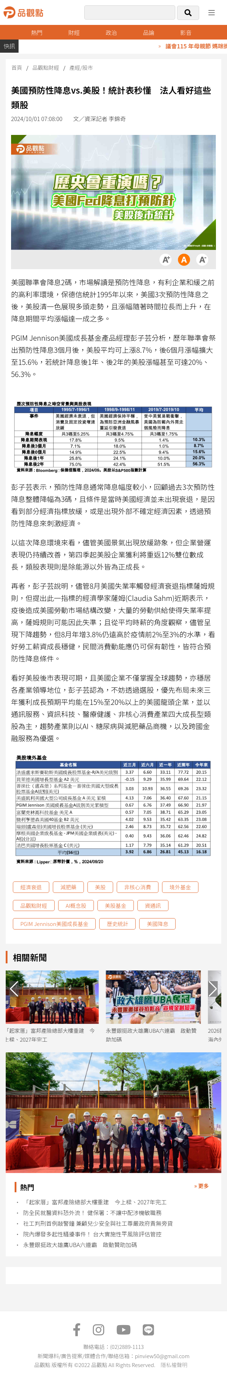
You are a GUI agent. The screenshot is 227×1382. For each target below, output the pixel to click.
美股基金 (115, 905)
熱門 (36, 32)
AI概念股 (76, 905)
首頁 (16, 67)
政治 (111, 32)
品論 (148, 32)
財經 (74, 32)
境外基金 (180, 887)
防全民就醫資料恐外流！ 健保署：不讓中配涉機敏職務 (92, 1212)
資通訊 (153, 905)
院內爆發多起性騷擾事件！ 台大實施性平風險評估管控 (92, 1234)
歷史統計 (117, 923)
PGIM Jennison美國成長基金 (54, 923)
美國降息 (157, 923)
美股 (100, 887)
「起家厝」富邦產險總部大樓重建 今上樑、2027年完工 (95, 1202)
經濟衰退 (31, 887)
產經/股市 (81, 67)
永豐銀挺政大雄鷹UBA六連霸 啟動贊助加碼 (80, 1244)
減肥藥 (68, 887)
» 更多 (201, 1185)
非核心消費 (137, 887)
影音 (186, 32)
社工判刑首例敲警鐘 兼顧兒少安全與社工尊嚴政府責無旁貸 (98, 1223)
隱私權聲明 (174, 1364)
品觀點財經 (45, 67)
